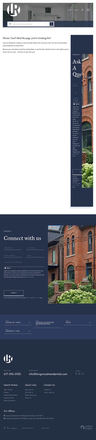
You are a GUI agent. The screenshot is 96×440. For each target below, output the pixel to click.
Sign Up (70, 10)
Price (68, 322)
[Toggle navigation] (88, 10)
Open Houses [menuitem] (8, 390)
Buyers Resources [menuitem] (30, 395)
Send (82, 172)
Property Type (13, 331)
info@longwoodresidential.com (48, 374)
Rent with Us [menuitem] (29, 390)
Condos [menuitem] (6, 392)
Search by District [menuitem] (9, 401)
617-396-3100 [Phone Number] (12, 374)
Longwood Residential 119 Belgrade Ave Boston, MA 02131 (23, 416)
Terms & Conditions (27, 428)
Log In (76, 10)
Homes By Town (13, 322)
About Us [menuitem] (28, 398)
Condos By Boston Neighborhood (45, 323)
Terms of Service (76, 185)
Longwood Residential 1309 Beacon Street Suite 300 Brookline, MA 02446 (28, 418)
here (32, 49)
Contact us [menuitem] (47, 390)
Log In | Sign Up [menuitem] (49, 392)
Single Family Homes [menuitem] (10, 395)
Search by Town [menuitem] (9, 398)
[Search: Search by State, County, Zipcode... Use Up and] (30, 24)
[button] (51, 24)
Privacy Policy (75, 183)
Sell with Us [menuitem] (29, 392)
